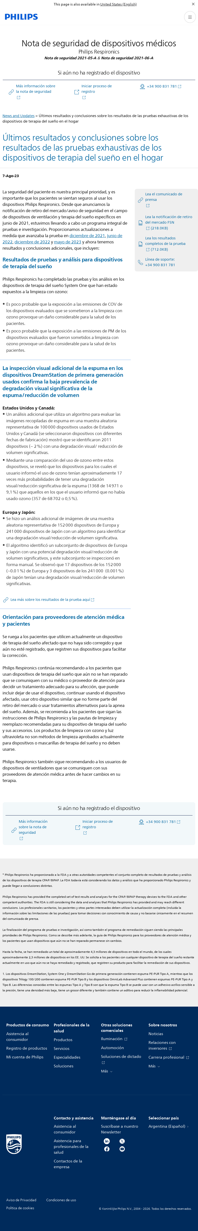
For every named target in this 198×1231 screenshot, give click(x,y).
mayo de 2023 (67, 242)
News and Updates (18, 116)
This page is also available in (77, 4)
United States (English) (118, 4)
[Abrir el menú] (190, 17)
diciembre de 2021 (87, 235)
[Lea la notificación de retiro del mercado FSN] (165, 222)
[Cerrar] (193, 4)
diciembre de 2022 (32, 242)
